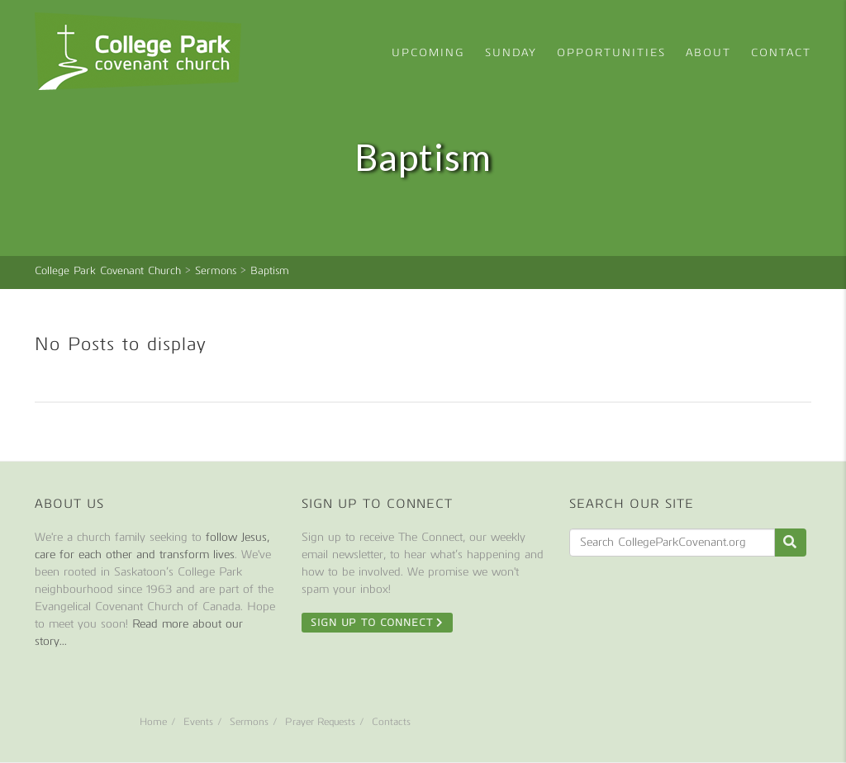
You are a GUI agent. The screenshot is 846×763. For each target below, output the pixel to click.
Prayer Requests (320, 721)
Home (153, 721)
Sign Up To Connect (377, 622)
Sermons (249, 721)
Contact (781, 52)
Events (198, 721)
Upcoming (428, 52)
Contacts (391, 721)
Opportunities (611, 52)
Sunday (511, 52)
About (708, 52)
